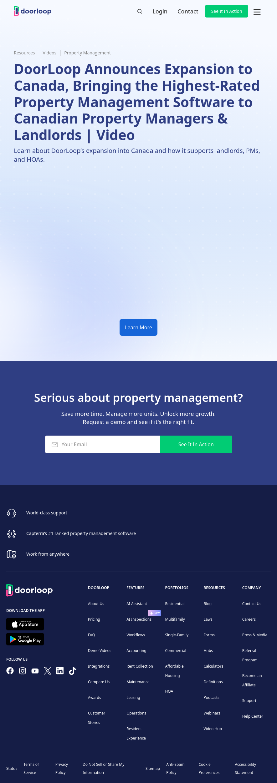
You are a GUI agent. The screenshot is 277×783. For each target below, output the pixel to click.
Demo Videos (99, 650)
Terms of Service (31, 768)
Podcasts (211, 697)
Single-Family (176, 635)
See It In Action (226, 11)
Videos (50, 53)
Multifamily (175, 619)
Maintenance (137, 681)
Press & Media (254, 635)
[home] (32, 11)
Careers (249, 619)
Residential (174, 603)
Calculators (213, 666)
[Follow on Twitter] (47, 672)
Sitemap (153, 768)
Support (249, 700)
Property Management (87, 53)
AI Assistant (136, 603)
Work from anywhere (47, 554)
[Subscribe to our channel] (35, 672)
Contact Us (251, 603)
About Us (96, 603)
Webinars (212, 713)
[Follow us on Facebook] (10, 672)
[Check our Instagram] (22, 672)
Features (135, 587)
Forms (209, 635)
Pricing (94, 619)
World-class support (46, 512)
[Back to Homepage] (29, 589)
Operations (136, 713)
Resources (24, 53)
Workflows (135, 635)
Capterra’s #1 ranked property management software (81, 533)
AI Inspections (138, 619)
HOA (169, 691)
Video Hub (213, 728)
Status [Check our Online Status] (11, 768)
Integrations (99, 666)
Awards (94, 697)
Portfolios (176, 587)
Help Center (252, 716)
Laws (208, 619)
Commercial (175, 650)
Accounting (136, 650)
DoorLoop (98, 587)
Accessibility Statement (245, 768)
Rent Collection (139, 666)
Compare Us (99, 681)
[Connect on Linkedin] (60, 672)
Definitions (213, 681)
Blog (208, 603)
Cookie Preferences (208, 768)
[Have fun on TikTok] (72, 672)
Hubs (208, 650)
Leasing (133, 697)
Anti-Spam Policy (175, 768)
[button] (257, 11)
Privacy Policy (61, 768)
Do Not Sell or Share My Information (103, 768)
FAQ (91, 635)
